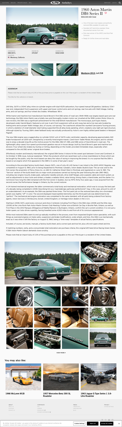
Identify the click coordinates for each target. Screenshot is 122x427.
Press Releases (77, 408)
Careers (39, 408)
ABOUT (11, 404)
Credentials (76, 406)
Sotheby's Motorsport (44, 412)
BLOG (74, 410)
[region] (61, 423)
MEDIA (75, 404)
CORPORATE (41, 404)
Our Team (11, 408)
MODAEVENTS (41, 410)
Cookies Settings (109, 406)
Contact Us (12, 410)
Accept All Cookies (106, 423)
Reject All (92, 423)
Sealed (13, 2)
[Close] (119, 424)
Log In (114, 2)
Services (107, 2)
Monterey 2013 (88, 73)
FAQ (38, 406)
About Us (11, 406)
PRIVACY (106, 404)
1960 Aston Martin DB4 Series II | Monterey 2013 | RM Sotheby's (61, 2)
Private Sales (22, 2)
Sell (30, 2)
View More (61, 353)
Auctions (5, 2)
